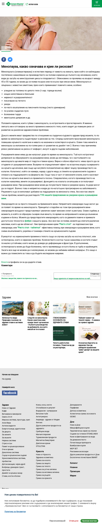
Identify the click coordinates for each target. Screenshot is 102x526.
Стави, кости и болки (11, 476)
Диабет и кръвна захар (12, 473)
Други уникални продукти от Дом (84, 454)
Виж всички (93, 297)
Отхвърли (73, 521)
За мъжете (6, 438)
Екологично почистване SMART (83, 457)
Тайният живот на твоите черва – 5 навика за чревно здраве (89, 320)
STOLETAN (40, 446)
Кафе (4, 411)
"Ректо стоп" (65, 224)
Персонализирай (57, 521)
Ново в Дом (75, 425)
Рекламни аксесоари (79, 451)
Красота (40, 451)
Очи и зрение (7, 449)
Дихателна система (10, 452)
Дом (72, 422)
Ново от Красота (43, 454)
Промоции (75, 471)
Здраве (5, 405)
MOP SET (74, 448)
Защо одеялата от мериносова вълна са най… (72, 279)
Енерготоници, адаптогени (13, 429)
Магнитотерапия (43, 434)
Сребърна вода (42, 431)
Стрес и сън (7, 443)
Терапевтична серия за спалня (83, 431)
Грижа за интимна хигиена (47, 472)
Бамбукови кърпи (78, 445)
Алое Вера (6, 423)
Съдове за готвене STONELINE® (84, 434)
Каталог (74, 463)
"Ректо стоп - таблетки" (28, 227)
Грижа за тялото (43, 466)
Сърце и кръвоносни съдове (14, 455)
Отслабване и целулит (45, 408)
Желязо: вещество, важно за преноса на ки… (19, 278)
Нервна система (9, 440)
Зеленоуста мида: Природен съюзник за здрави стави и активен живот (12, 321)
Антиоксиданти (9, 426)
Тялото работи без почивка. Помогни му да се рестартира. (63, 345)
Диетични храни (43, 443)
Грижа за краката (44, 478)
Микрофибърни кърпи (80, 428)
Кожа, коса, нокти (44, 405)
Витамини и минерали (11, 414)
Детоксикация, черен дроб (13, 464)
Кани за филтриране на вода (82, 437)
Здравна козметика (44, 457)
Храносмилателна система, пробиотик (14, 459)
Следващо (95, 274)
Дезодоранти (76, 405)
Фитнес (39, 422)
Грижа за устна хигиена (46, 469)
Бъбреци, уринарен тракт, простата (13, 468)
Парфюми (74, 408)
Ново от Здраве (9, 408)
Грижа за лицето (43, 463)
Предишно (6, 274)
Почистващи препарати (80, 443)
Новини (73, 467)
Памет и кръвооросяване (13, 446)
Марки (73, 475)
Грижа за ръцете (43, 475)
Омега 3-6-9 (7, 417)
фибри (28, 221)
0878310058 (33, 4)
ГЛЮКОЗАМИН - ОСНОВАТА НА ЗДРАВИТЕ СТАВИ (61, 320)
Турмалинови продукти (46, 437)
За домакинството (78, 440)
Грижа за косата (43, 460)
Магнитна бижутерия (45, 440)
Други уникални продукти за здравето (48, 427)
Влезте (4, 262)
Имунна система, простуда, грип (16, 420)
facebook (9, 393)
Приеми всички (89, 521)
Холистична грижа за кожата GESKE (83, 415)
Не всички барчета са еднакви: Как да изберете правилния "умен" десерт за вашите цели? (88, 347)
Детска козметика (78, 411)
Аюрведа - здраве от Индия (48, 420)
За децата (6, 432)
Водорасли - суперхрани (46, 411)
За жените (6, 434)
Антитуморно (42, 417)
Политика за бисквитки (15, 511)
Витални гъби (42, 414)
